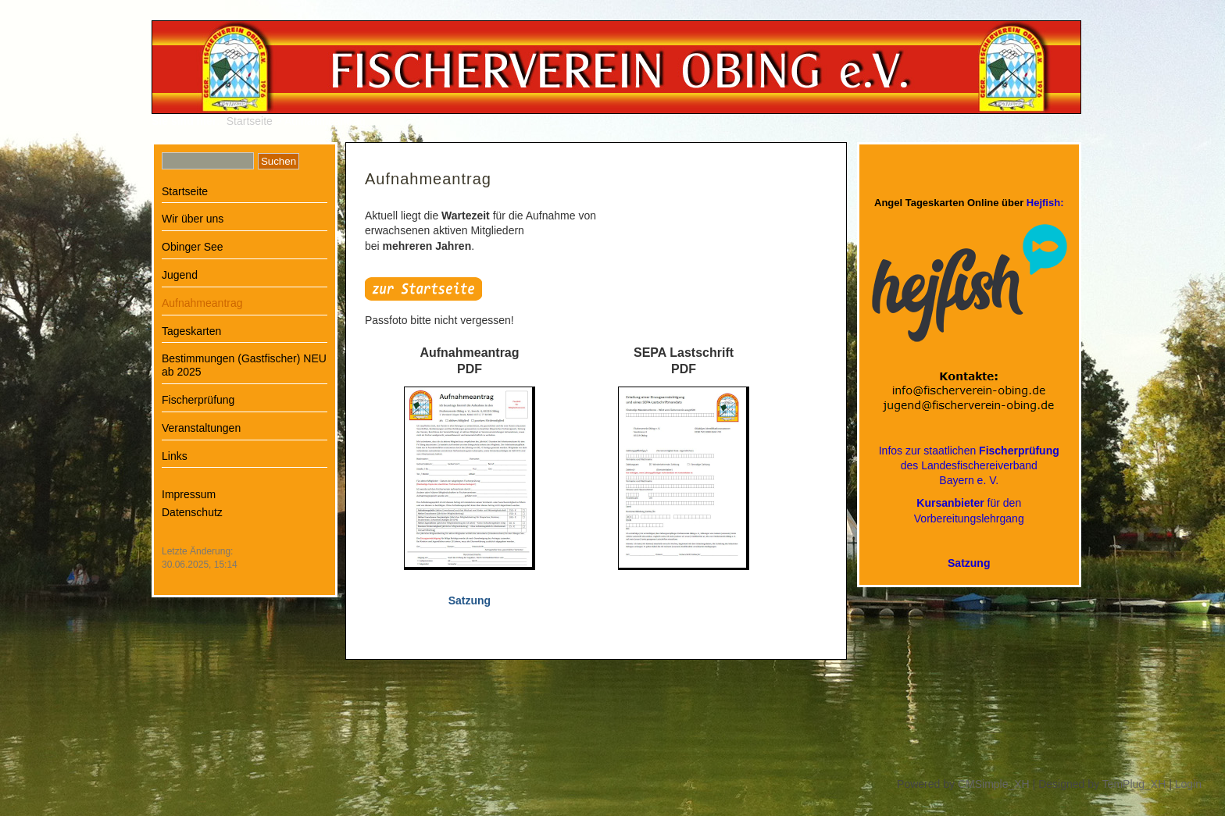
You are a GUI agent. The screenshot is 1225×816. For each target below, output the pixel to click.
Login (1188, 784)
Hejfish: (1045, 202)
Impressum (189, 494)
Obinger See (192, 247)
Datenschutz (192, 512)
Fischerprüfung (198, 400)
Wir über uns (192, 218)
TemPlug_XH (1134, 784)
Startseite (250, 121)
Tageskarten (191, 331)
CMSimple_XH (994, 784)
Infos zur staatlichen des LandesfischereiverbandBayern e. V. (969, 465)
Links (175, 456)
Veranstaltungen (201, 428)
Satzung (969, 563)
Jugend (180, 275)
